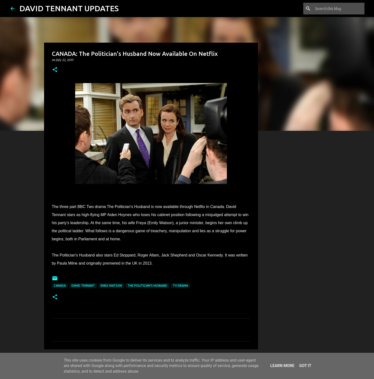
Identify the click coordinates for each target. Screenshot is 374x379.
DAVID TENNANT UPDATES (69, 8)
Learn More (282, 365)
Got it (305, 365)
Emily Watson (111, 285)
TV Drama (180, 285)
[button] (55, 70)
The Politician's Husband (147, 285)
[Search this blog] (338, 8)
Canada (60, 285)
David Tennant (83, 285)
